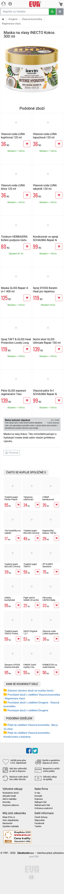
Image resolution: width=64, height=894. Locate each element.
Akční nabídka (9, 799)
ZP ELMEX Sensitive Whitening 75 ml (50, 566)
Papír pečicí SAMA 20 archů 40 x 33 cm (31, 600)
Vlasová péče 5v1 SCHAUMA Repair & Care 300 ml (45, 394)
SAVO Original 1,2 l (30, 632)
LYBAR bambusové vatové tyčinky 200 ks (49, 501)
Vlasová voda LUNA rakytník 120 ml (45, 187)
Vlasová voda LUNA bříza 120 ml (13, 187)
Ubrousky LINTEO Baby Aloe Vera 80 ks (50, 600)
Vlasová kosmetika (32, 19)
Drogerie (13, 19)
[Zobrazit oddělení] (59, 11)
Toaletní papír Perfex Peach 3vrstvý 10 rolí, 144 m (11, 501)
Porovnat (11, 452)
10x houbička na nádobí (12, 531)
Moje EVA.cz (9, 817)
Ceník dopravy (53, 423)
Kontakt (38, 796)
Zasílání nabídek (11, 826)
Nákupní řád (41, 802)
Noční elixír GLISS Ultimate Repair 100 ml (47, 341)
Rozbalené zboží (11, 793)
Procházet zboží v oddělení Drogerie (28, 710)
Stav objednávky (11, 820)
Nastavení (7, 823)
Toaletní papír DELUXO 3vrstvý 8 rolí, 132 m (31, 533)
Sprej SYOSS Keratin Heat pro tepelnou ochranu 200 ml (45, 291)
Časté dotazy (41, 817)
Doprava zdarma (11, 805)
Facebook (39, 823)
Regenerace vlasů (11, 23)
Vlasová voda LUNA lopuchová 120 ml (45, 135)
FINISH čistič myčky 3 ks (29, 665)
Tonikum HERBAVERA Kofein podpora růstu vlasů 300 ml (14, 240)
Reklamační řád (42, 805)
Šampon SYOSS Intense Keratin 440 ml (12, 667)
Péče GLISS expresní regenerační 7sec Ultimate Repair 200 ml (15, 394)
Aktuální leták (9, 796)
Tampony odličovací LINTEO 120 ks (30, 499)
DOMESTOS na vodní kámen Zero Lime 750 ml (49, 668)
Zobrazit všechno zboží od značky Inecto (31, 690)
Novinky (6, 802)
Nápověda (40, 820)
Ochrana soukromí (44, 808)
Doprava (39, 799)
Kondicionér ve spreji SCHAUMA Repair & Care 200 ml (45, 240)
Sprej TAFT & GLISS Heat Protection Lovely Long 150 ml (16, 343)
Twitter (38, 826)
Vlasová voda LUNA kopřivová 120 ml (13, 135)
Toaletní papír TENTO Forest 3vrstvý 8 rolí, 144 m (11, 635)
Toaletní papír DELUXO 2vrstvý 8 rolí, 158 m (12, 566)
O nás (37, 793)
